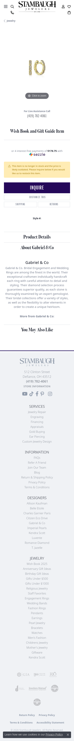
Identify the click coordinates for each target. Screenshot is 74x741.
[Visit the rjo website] (53, 675)
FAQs (37, 458)
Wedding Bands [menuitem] (37, 603)
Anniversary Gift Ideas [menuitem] (37, 569)
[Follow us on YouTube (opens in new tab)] (24, 394)
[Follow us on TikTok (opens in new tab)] (31, 394)
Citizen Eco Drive (37, 518)
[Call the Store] (37, 381)
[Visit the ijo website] (39, 675)
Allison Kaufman (37, 503)
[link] (12, 13)
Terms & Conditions (37, 487)
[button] (12, 7)
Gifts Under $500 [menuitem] (37, 578)
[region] (37, 67)
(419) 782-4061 (37, 116)
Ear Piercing (37, 436)
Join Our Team (37, 467)
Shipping (20, 204)
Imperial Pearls (37, 528)
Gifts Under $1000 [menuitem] (37, 583)
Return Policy (27, 715)
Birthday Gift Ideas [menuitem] (37, 574)
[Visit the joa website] (20, 688)
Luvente (37, 538)
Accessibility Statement (50, 722)
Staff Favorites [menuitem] (37, 593)
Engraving (37, 417)
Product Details (37, 237)
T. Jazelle (37, 548)
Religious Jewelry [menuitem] (37, 588)
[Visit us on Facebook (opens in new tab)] (37, 394)
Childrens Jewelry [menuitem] (37, 642)
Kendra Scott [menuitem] (37, 657)
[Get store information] (37, 386)
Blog (37, 472)
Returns (54, 204)
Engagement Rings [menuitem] (37, 598)
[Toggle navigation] (5, 6)
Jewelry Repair (37, 412)
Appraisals (37, 427)
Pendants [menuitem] (37, 613)
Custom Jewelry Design (37, 441)
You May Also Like (37, 330)
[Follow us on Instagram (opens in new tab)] (50, 394)
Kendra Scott (37, 533)
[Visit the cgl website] (37, 702)
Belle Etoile (37, 508)
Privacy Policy (37, 482)
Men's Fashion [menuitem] (37, 638)
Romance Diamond (37, 543)
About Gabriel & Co (37, 248)
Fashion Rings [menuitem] (37, 608)
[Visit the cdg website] (55, 688)
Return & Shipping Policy (37, 477)
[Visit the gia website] (23, 675)
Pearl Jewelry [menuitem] (37, 623)
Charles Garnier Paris (37, 513)
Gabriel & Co (37, 523)
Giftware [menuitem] (37, 652)
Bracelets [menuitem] (37, 628)
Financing (37, 422)
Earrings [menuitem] (37, 618)
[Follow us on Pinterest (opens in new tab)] (42, 394)
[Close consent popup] (68, 735)
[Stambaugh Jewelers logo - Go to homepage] (37, 6)
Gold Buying (37, 432)
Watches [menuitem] (37, 633)
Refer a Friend (37, 462)
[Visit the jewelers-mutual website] (38, 688)
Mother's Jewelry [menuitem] (37, 647)
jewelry (11, 20)
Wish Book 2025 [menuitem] (37, 564)
